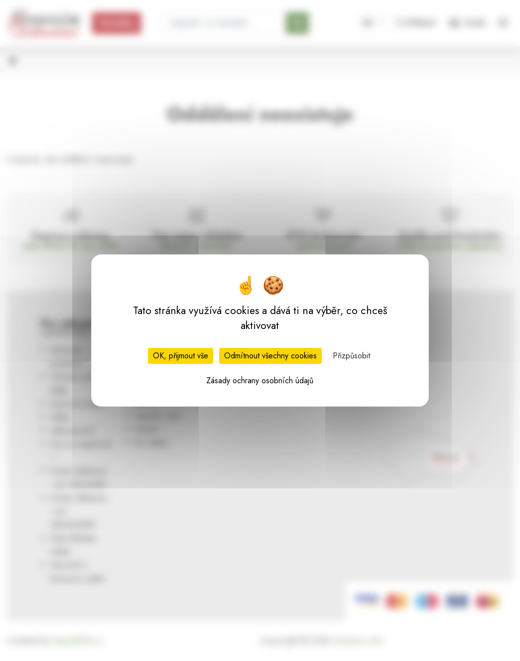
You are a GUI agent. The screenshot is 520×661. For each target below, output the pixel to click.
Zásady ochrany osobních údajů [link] (259, 380)
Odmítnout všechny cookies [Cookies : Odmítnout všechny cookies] (270, 355)
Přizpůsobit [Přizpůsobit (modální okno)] (351, 355)
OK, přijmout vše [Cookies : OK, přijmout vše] (180, 355)
